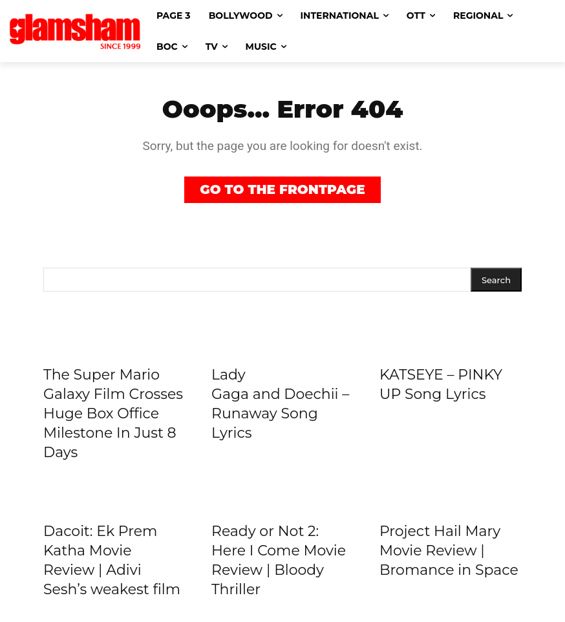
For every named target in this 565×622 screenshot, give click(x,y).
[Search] (496, 280)
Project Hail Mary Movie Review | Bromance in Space (448, 550)
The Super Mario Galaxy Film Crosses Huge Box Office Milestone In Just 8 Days (113, 413)
